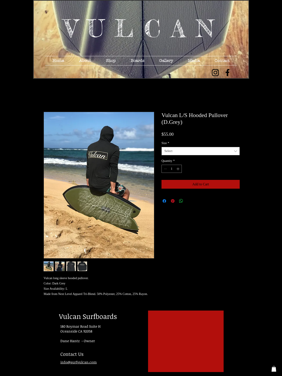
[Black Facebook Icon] (227, 72)
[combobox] (200, 151)
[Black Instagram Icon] (215, 72)
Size (165, 143)
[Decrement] (165, 169)
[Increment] (178, 169)
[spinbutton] (172, 169)
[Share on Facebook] (164, 201)
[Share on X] (189, 201)
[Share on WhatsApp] (181, 201)
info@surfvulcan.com (78, 362)
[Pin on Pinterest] (172, 201)
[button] (273, 369)
